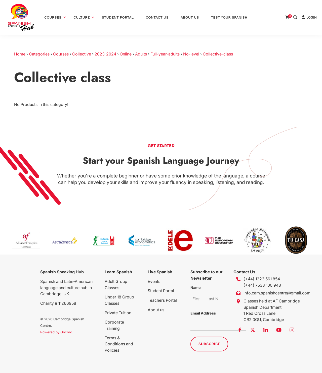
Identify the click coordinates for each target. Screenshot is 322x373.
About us (156, 309)
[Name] (196, 299)
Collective (81, 53)
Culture (81, 17)
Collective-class (218, 53)
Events (154, 281)
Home (19, 53)
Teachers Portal (162, 300)
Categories (39, 53)
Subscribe (209, 344)
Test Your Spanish (229, 17)
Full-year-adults (165, 53)
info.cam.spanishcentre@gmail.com (277, 292)
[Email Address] (218, 325)
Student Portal (118, 17)
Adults (141, 53)
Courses (52, 17)
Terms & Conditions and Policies (119, 344)
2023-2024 (105, 53)
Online (126, 53)
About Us (190, 17)
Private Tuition (118, 312)
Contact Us (157, 17)
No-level (191, 53)
